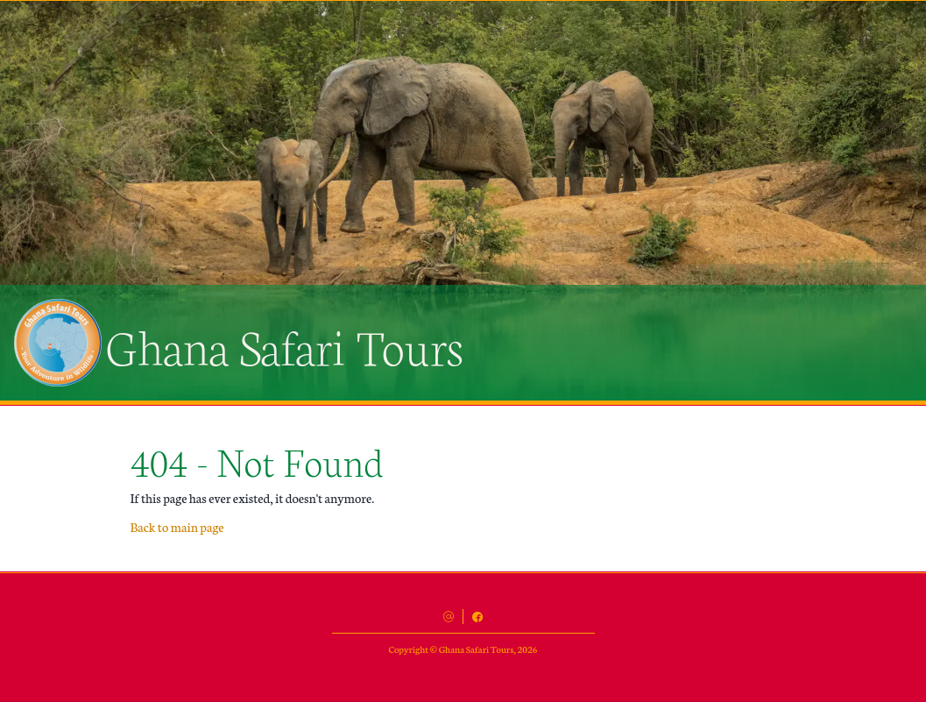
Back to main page (177, 526)
